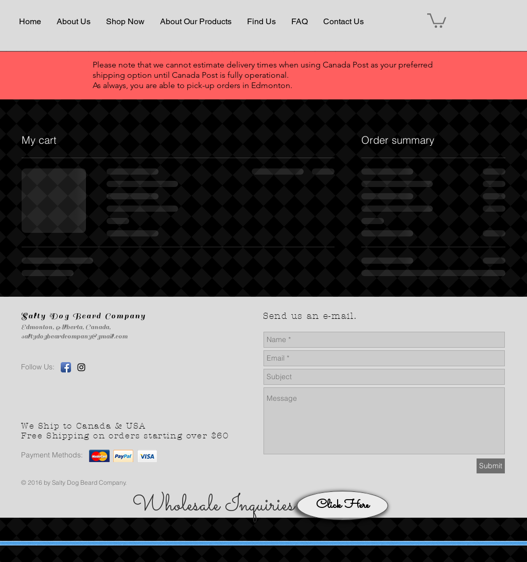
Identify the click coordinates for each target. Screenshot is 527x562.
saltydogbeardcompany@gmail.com (74, 336)
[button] (73, 21)
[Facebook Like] (174, 384)
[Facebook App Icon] (66, 367)
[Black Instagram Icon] (81, 367)
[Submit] (491, 465)
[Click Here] (342, 505)
